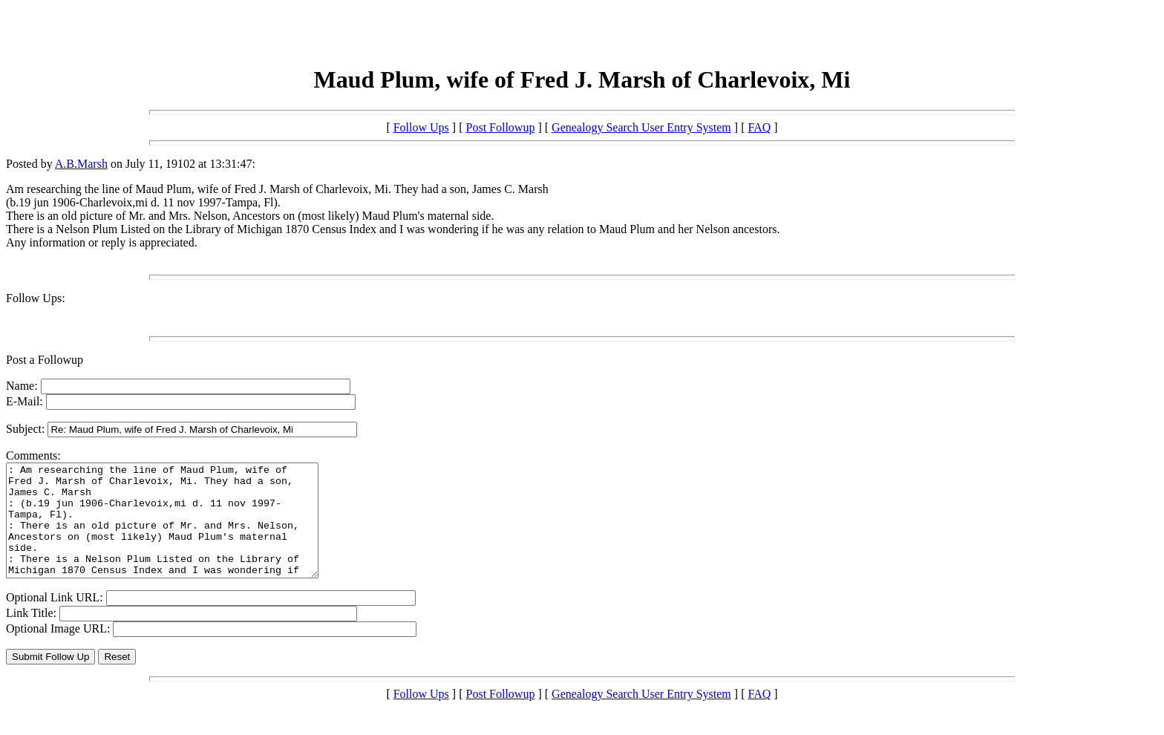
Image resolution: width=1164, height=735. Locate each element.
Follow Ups (421, 127)
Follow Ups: (35, 298)
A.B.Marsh (81, 163)
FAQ (759, 127)
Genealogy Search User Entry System (641, 127)
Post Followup (500, 127)
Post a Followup (44, 359)
